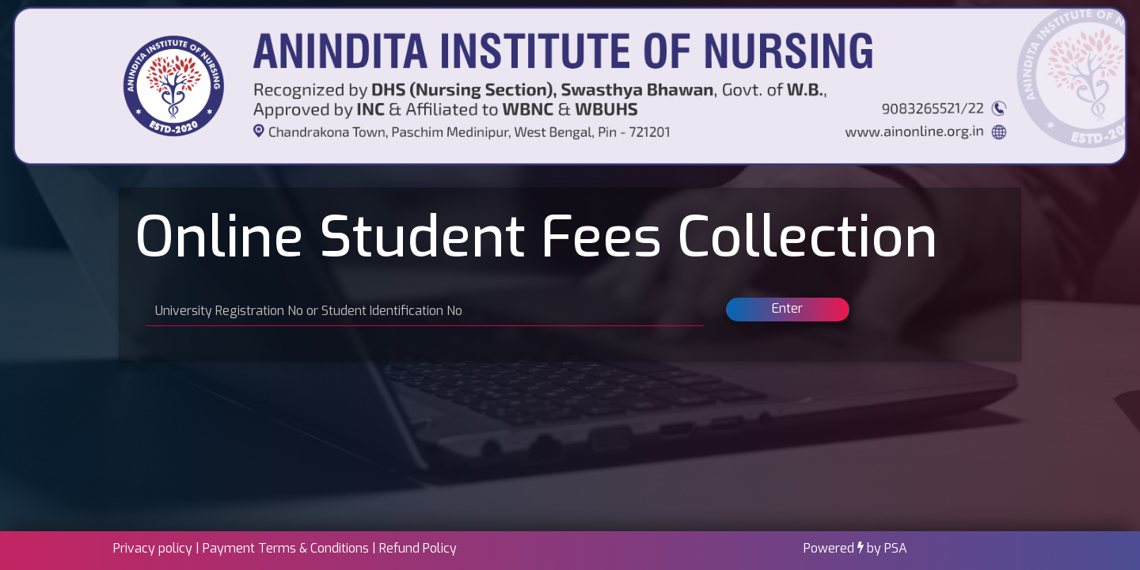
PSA (895, 548)
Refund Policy (418, 548)
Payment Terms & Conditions (286, 548)
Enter (787, 308)
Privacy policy (152, 548)
